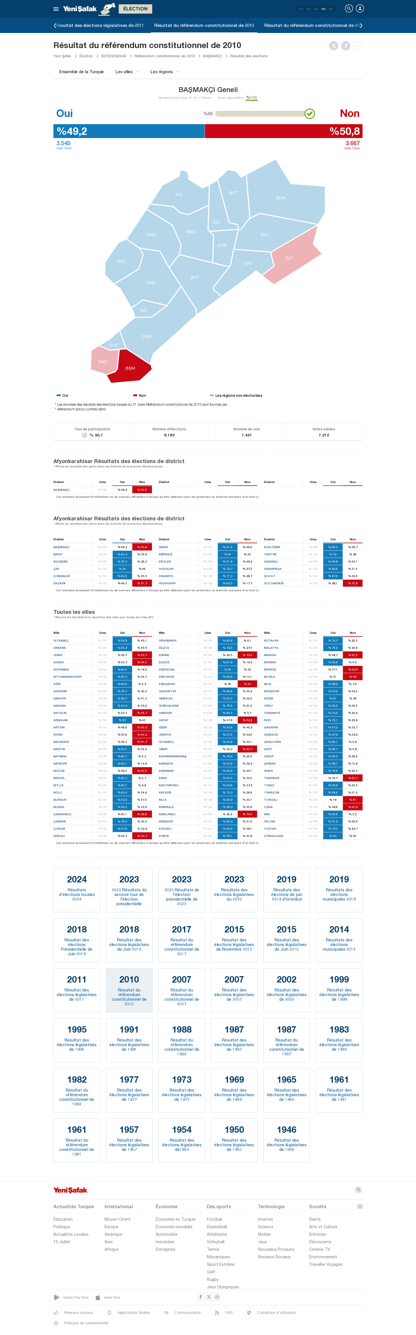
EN (309, 9)
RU (331, 9)
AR (316, 9)
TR (301, 9)
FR (323, 9)
